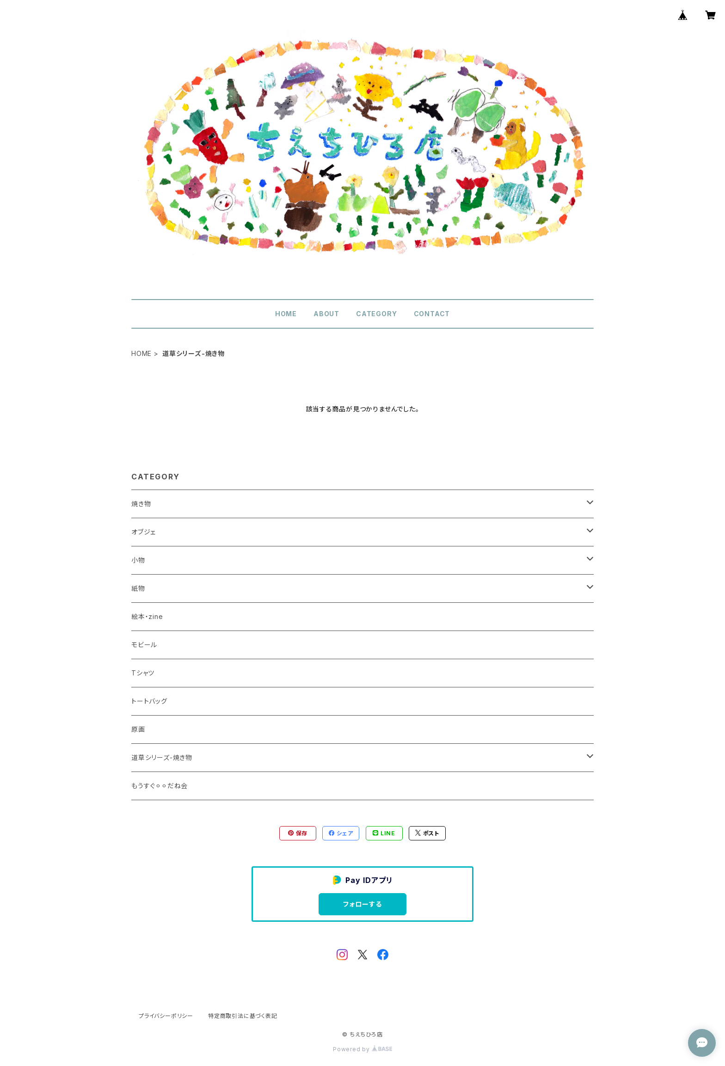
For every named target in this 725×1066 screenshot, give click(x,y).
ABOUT (326, 314)
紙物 (138, 588)
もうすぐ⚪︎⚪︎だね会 (159, 786)
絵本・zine (147, 616)
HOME (286, 314)
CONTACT (432, 314)
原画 (138, 729)
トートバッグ (149, 701)
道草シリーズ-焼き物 (161, 757)
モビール (144, 645)
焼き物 (141, 504)
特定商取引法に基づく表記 (242, 1015)
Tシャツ (142, 673)
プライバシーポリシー (166, 1015)
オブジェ (143, 532)
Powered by (362, 1049)
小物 (138, 560)
